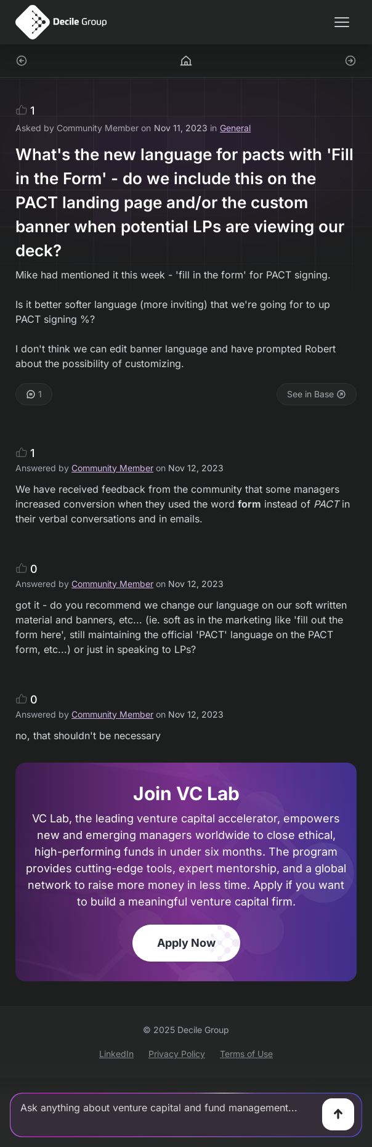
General (235, 128)
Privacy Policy (176, 1053)
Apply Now (186, 942)
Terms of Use (246, 1053)
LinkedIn (116, 1053)
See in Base (316, 394)
